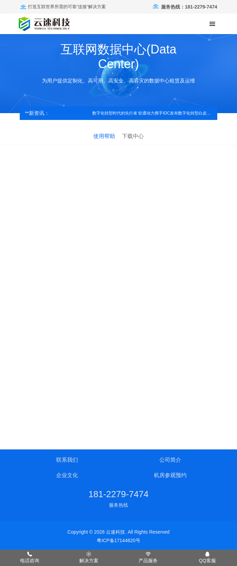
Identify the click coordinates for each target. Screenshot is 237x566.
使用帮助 (104, 136)
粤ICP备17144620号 (118, 540)
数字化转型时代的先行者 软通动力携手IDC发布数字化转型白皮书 (153, 113)
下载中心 (133, 136)
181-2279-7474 (118, 494)
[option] (118, 73)
